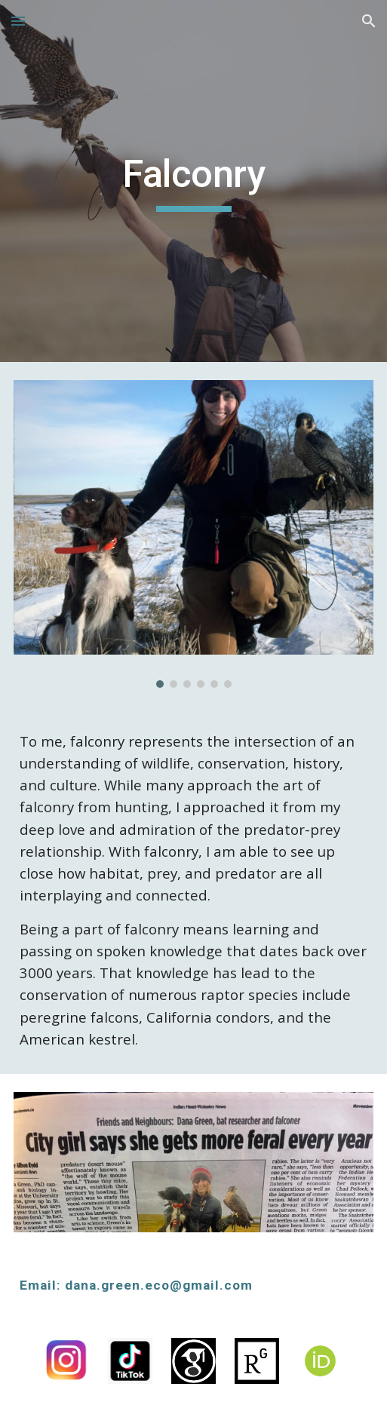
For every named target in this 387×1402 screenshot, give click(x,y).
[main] (194, 181)
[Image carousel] (194, 534)
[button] (18, 20)
